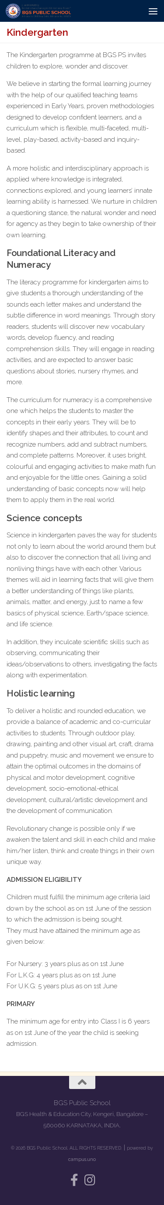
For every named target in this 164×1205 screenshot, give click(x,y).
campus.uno (82, 1159)
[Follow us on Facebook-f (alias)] (74, 1180)
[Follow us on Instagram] (90, 1180)
